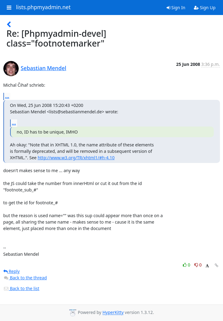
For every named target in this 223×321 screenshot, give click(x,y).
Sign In (176, 7)
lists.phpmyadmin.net (43, 7)
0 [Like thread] (187, 265)
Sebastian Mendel (43, 68)
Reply (11, 271)
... (7, 96)
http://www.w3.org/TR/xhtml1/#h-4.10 (76, 157)
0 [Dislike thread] (198, 265)
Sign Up (205, 7)
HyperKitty (112, 312)
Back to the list (21, 288)
